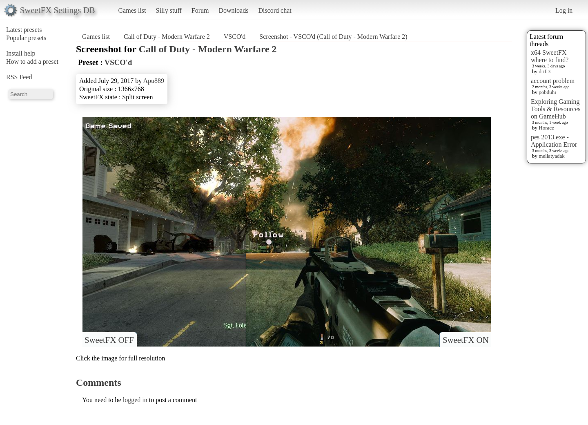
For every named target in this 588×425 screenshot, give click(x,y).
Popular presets (26, 37)
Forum (200, 10)
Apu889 (153, 80)
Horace (546, 128)
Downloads (233, 10)
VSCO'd (235, 36)
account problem (553, 80)
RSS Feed (19, 77)
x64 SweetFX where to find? (549, 56)
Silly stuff (169, 10)
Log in (563, 10)
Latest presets (24, 29)
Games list (132, 10)
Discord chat (274, 10)
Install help (21, 53)
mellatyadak (552, 156)
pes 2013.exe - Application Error (554, 141)
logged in (135, 399)
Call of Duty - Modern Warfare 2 (167, 36)
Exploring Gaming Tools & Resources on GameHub (556, 109)
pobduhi (547, 92)
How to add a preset (32, 61)
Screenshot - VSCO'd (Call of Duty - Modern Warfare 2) (333, 36)
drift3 (544, 71)
